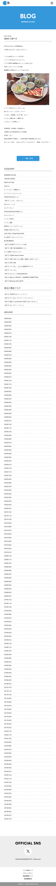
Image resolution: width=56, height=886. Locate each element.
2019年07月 (8, 618)
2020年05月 (8, 581)
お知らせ (7, 186)
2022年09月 (8, 479)
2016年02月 (8, 768)
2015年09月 (8, 786)
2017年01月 (8, 727)
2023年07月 (8, 442)
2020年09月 (8, 567)
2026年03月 (8, 326)
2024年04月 (8, 410)
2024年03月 (8, 413)
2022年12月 (8, 468)
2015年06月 (8, 797)
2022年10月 (8, 475)
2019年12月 (8, 600)
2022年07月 (8, 486)
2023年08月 (8, 439)
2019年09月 (8, 611)
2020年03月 (8, 589)
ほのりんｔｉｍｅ (9, 204)
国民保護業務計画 (28, 878)
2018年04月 (8, 673)
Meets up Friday (9, 182)
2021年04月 (8, 541)
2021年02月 (8, 548)
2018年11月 (8, 647)
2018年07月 (8, 662)
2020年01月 (8, 596)
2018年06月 (8, 665)
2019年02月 (8, 636)
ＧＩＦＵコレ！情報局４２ (12, 189)
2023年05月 (8, 450)
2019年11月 (8, 603)
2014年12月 (8, 819)
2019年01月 (8, 640)
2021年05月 (8, 537)
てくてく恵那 (8, 222)
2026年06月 (8, 318)
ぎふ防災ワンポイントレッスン (13, 237)
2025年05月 (8, 362)
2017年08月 (8, 702)
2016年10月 (8, 738)
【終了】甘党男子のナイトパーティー (15, 294)
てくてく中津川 (9, 219)
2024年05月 (8, 406)
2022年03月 (8, 501)
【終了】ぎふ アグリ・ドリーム (14, 305)
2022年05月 (8, 494)
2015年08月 (8, 789)
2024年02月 (8, 417)
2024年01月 (8, 421)
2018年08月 (8, 658)
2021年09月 (8, 523)
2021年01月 (8, 552)
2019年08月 (8, 614)
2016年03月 (8, 764)
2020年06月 (8, 578)
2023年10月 (8, 431)
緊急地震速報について (28, 876)
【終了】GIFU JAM (10, 262)
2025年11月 (8, 340)
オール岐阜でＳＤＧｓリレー (13, 252)
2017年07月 (8, 705)
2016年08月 (8, 746)
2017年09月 (8, 698)
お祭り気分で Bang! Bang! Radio (14, 233)
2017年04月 (8, 716)
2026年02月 (8, 329)
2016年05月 (8, 757)
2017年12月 (8, 687)
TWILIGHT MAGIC (9, 179)
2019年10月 (8, 607)
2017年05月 (8, 713)
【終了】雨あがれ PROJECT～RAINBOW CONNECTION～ (21, 277)
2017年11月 (8, 691)
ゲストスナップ (9, 215)
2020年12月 (8, 556)
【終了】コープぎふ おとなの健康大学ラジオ (18, 266)
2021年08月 (8, 526)
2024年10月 (8, 388)
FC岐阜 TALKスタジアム (11, 230)
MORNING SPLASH (10, 175)
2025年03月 (8, 369)
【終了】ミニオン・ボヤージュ (13, 200)
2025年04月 (8, 366)
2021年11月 (8, 516)
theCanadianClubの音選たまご (13, 211)
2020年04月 (8, 585)
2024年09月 (8, 391)
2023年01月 (8, 464)
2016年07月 (8, 749)
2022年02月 (8, 505)
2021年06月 (8, 534)
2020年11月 (8, 559)
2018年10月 (8, 651)
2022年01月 (8, 508)
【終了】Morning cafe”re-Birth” (13, 281)
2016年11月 (8, 735)
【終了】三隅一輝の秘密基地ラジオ (15, 248)
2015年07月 (8, 793)
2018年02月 (8, 680)
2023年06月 (8, 446)
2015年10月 (8, 782)
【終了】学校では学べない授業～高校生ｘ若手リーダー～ (22, 259)
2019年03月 (8, 632)
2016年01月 (8, 771)
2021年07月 (8, 530)
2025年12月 (8, 336)
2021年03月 (8, 545)
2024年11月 (8, 384)
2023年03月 (8, 457)
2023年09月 (8, 435)
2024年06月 (8, 402)
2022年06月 (8, 490)
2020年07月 (8, 574)
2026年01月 (8, 333)
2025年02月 (8, 373)
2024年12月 (8, 380)
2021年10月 (8, 519)
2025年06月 (8, 358)
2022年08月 (8, 483)
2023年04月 (8, 453)
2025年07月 (8, 355)
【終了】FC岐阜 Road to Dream (14, 255)
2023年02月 (8, 461)
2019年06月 (8, 621)
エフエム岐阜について (28, 870)
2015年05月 (8, 800)
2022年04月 (8, 497)
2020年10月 (8, 563)
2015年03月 (8, 808)
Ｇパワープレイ (9, 208)
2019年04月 (8, 629)
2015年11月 (8, 779)
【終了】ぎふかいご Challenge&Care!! (16, 273)
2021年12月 (8, 512)
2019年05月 (8, 625)
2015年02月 (8, 811)
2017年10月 (8, 694)
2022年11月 (8, 472)
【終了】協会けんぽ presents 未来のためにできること (21, 301)
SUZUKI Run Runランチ (11, 197)
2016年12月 (8, 731)
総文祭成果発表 (9, 241)
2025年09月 (8, 347)
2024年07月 (8, 399)
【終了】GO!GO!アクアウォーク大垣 (15, 244)
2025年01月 (8, 377)
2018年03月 (8, 676)
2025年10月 (8, 344)
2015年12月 (8, 775)
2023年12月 (8, 424)
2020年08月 (8, 570)
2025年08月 (8, 351)
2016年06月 (8, 753)
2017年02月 (8, 724)
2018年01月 (8, 684)
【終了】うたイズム (10, 270)
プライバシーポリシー (28, 873)
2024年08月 (8, 395)
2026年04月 (8, 322)
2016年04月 (8, 760)
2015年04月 (8, 804)
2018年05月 (8, 669)
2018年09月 (8, 654)
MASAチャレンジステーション (13, 226)
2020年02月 (8, 592)
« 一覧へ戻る (28, 158)
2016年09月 (8, 742)
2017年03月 (8, 720)
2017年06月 (8, 709)
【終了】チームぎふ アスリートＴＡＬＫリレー (18, 298)
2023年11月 (8, 428)
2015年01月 (8, 815)
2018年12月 (8, 643)
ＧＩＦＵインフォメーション (13, 193)
